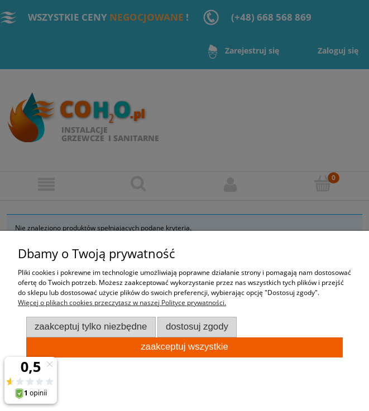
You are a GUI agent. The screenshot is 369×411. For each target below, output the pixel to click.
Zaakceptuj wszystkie (184, 346)
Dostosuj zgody (197, 326)
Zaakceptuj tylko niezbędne (91, 326)
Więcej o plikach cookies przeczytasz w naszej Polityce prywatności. (122, 302)
